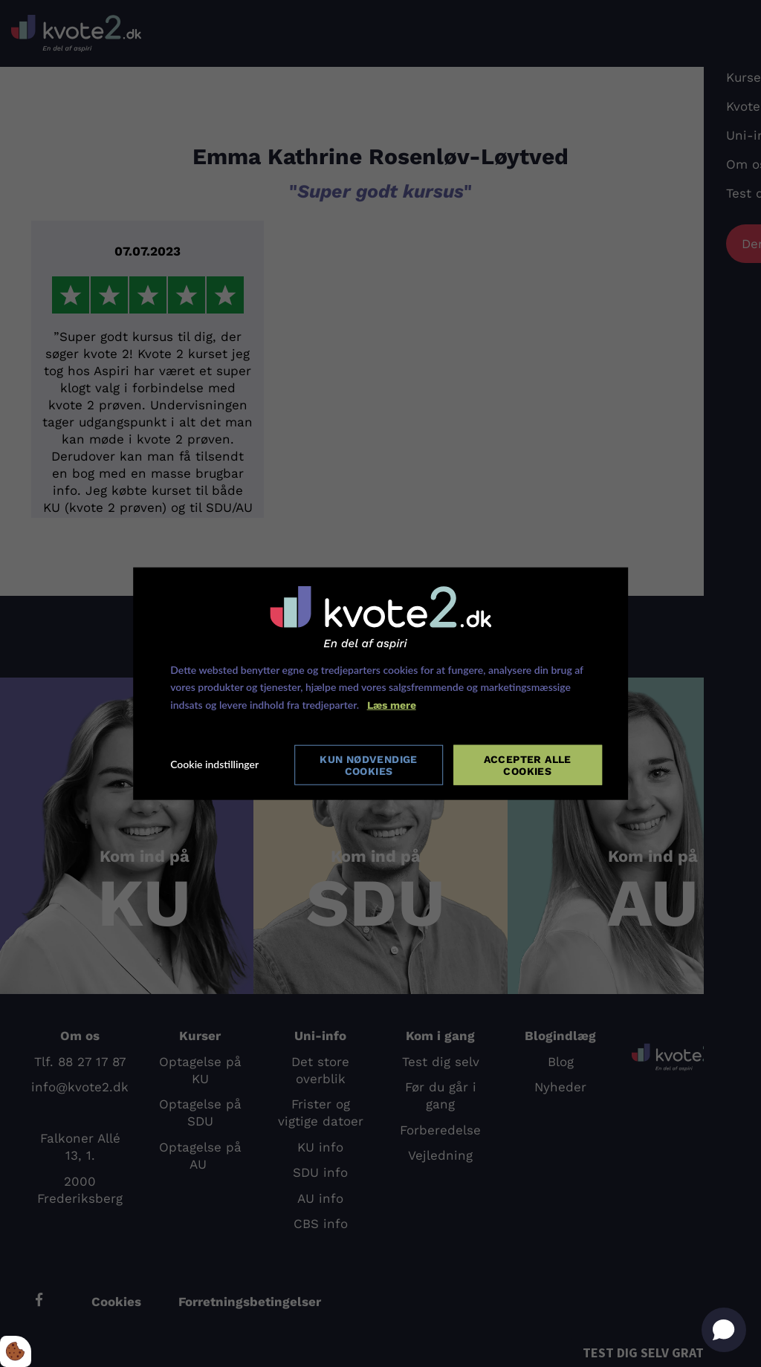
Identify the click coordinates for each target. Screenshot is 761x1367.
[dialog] (380, 683)
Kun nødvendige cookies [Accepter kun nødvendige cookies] (368, 764)
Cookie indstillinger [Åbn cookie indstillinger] (214, 764)
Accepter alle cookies (527, 764)
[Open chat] (724, 1330)
